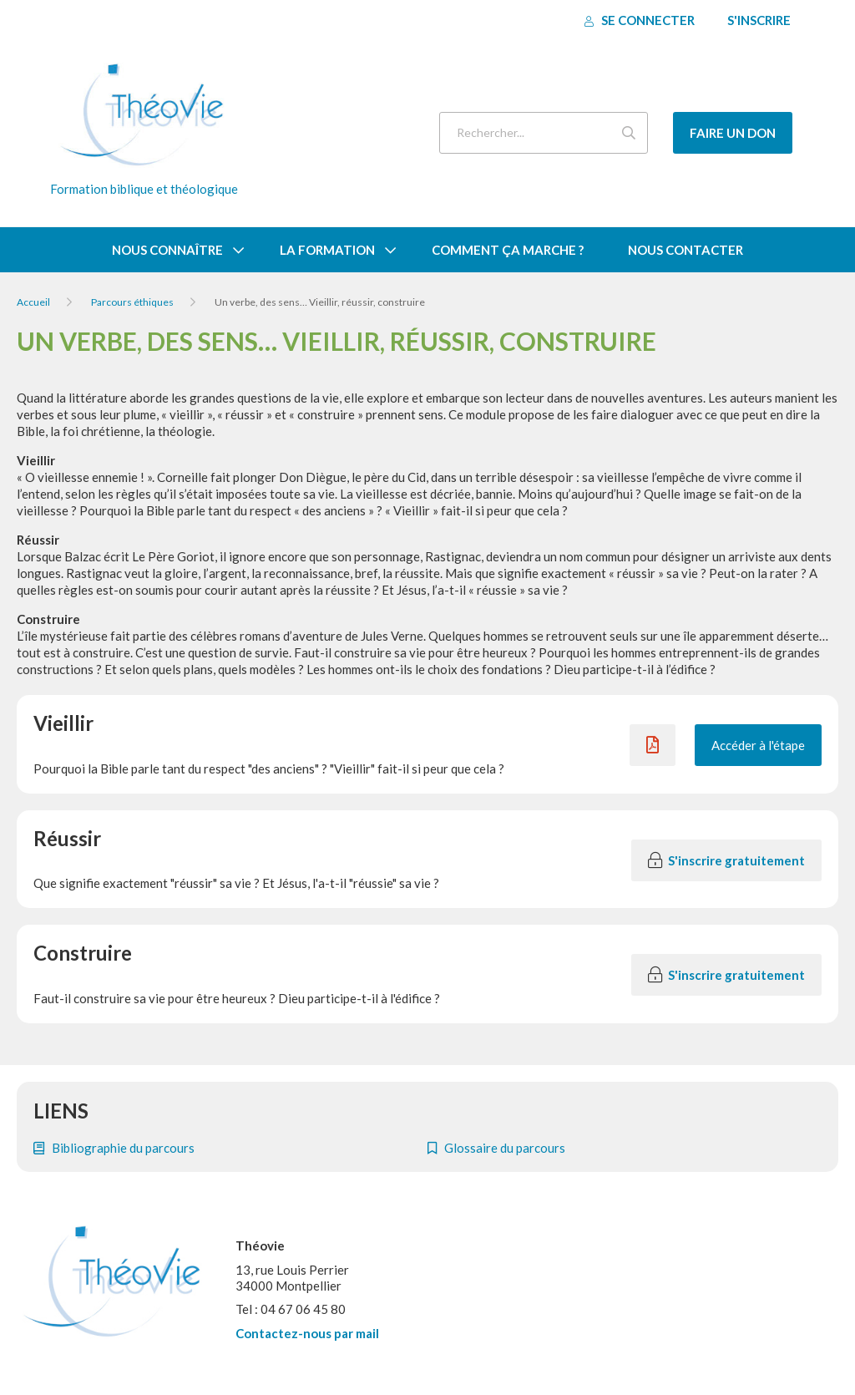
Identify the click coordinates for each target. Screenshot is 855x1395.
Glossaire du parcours (496, 1147)
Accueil (33, 302)
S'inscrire (759, 20)
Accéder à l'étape (758, 745)
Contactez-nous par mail (307, 1333)
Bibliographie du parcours (114, 1147)
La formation (327, 249)
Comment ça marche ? (508, 249)
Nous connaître (167, 249)
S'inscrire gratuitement (726, 860)
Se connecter (639, 20)
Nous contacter (685, 249)
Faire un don (733, 132)
